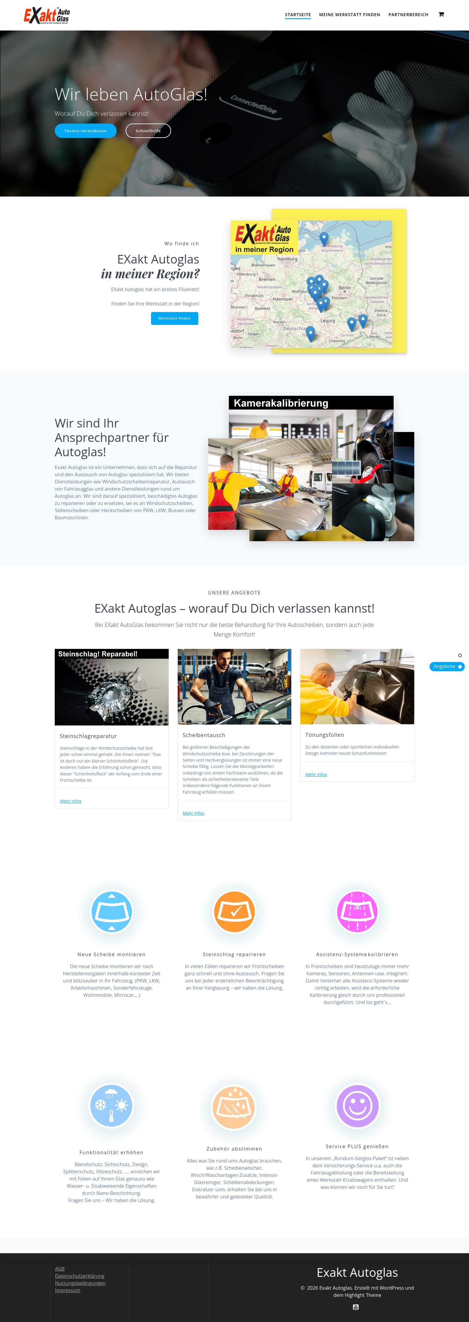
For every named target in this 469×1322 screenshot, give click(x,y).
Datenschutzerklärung (79, 1275)
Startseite (298, 14)
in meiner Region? (150, 274)
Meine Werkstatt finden (349, 14)
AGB (60, 1268)
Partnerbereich (409, 14)
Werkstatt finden (174, 318)
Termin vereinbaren (87, 131)
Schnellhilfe (152, 131)
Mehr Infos (72, 814)
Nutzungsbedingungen (80, 1283)
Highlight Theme (363, 1294)
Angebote (444, 666)
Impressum (67, 1290)
